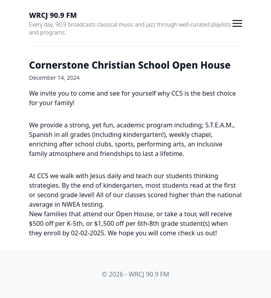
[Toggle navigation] (237, 22)
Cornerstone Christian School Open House (129, 64)
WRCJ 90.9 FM (53, 15)
